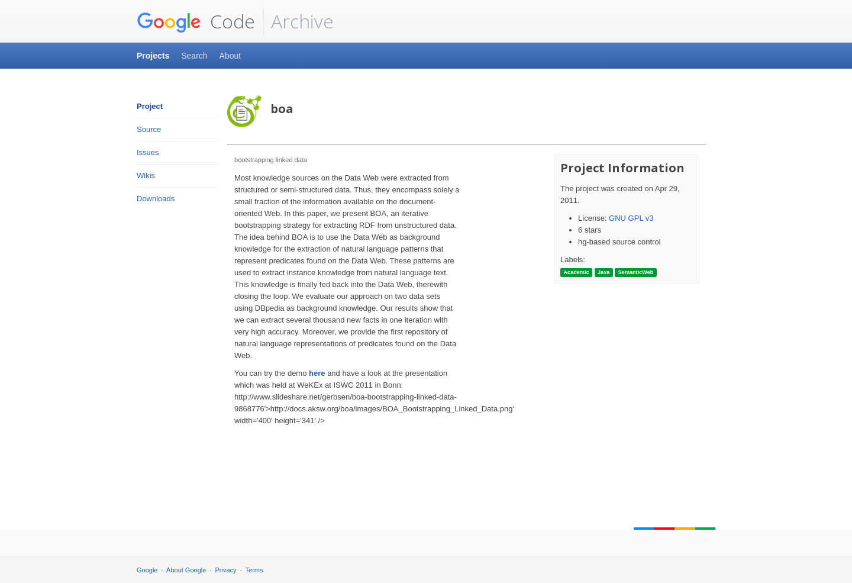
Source (149, 129)
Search (194, 55)
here (317, 373)
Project (150, 106)
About (230, 55)
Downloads (156, 198)
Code (196, 21)
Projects (153, 55)
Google (147, 570)
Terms (254, 570)
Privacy (226, 570)
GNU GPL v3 (631, 218)
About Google (186, 570)
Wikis (146, 175)
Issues (148, 152)
